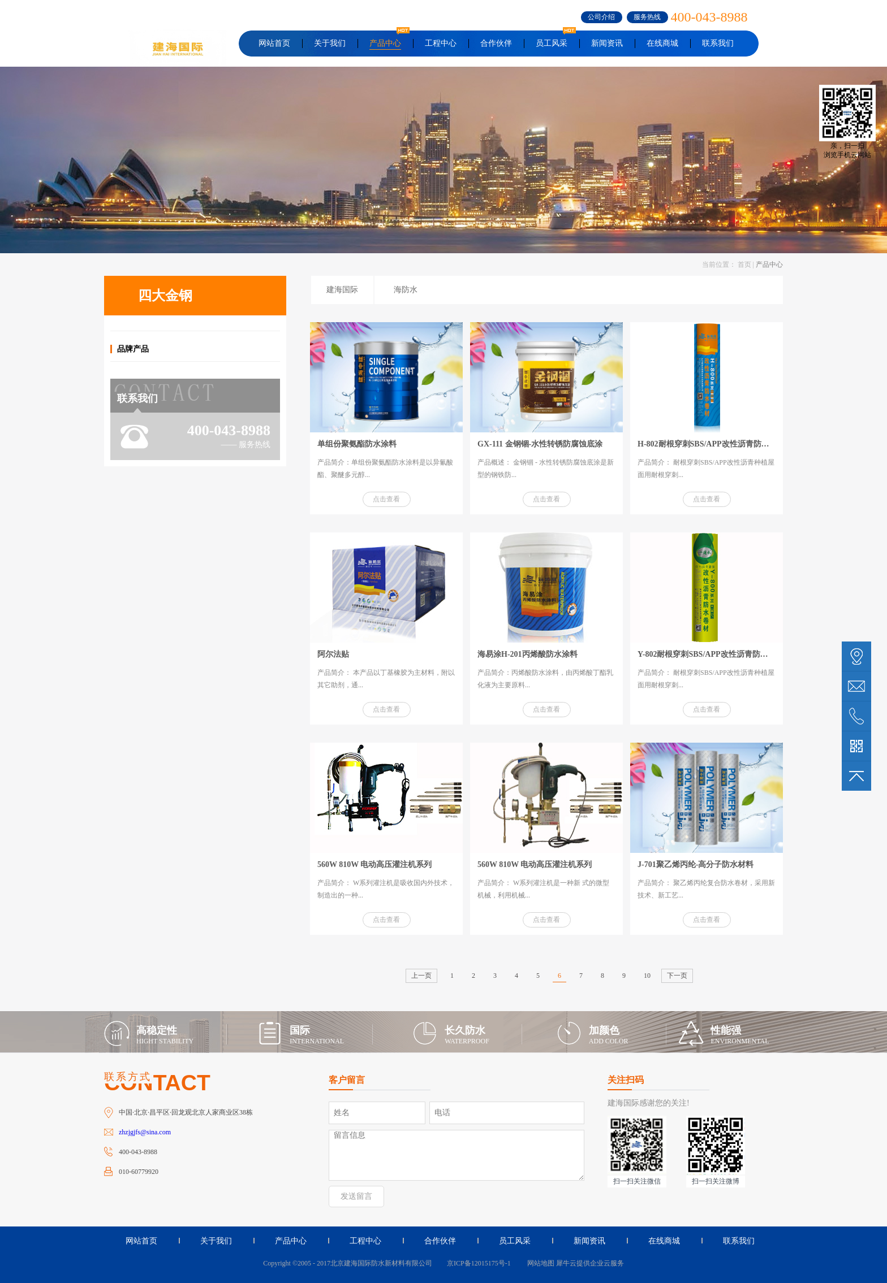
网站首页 (274, 43)
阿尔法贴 (333, 654)
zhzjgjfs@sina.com (145, 1132)
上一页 (421, 975)
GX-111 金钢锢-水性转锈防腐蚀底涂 (539, 444)
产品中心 (769, 264)
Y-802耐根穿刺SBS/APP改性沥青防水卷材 (711, 654)
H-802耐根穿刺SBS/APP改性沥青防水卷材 (711, 444)
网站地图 (539, 1263)
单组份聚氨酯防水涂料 (357, 444)
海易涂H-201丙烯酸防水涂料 (527, 654)
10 (647, 975)
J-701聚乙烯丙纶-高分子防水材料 (695, 864)
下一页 (677, 975)
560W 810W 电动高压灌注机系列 (374, 864)
